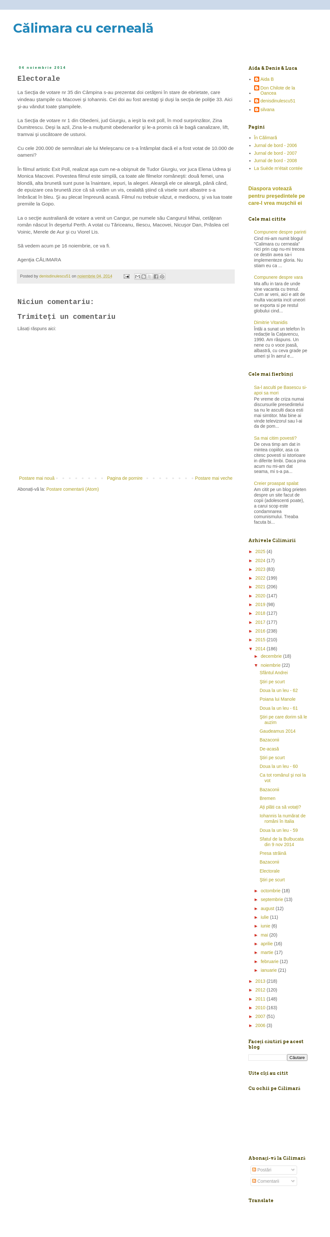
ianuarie (269, 970)
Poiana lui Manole (277, 699)
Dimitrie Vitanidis (271, 322)
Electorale (270, 871)
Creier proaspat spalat (276, 483)
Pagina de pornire (125, 478)
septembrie (272, 899)
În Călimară (265, 137)
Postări (261, 1169)
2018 (261, 613)
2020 (261, 595)
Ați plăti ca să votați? (280, 807)
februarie (270, 961)
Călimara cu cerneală (83, 28)
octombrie (271, 890)
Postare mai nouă (37, 478)
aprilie (267, 943)
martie (267, 952)
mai (265, 935)
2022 (261, 578)
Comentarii (265, 1181)
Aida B (267, 79)
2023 (261, 569)
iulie (265, 917)
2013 (261, 981)
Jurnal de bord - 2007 (275, 153)
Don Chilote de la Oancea (278, 90)
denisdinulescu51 (278, 100)
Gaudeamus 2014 (277, 731)
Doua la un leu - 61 (279, 708)
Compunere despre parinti (280, 232)
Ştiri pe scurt (272, 681)
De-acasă (269, 748)
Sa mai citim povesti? (275, 438)
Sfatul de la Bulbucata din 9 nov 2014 (282, 841)
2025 (261, 551)
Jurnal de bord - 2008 (275, 160)
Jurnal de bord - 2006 (275, 145)
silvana (268, 109)
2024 (261, 560)
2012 (261, 989)
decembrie (272, 656)
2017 (261, 622)
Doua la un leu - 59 (279, 830)
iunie (266, 925)
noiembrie (271, 665)
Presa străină (273, 853)
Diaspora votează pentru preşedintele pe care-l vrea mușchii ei (276, 195)
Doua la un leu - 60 (279, 766)
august (268, 908)
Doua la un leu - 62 (279, 690)
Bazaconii (269, 739)
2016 (261, 631)
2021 (261, 586)
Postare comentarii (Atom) (72, 489)
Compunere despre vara (278, 277)
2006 (261, 1025)
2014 (261, 648)
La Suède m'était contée (278, 168)
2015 (261, 639)
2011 (261, 998)
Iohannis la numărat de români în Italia (282, 818)
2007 (261, 1016)
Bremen (267, 798)
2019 (261, 604)
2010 (261, 1007)
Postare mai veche (213, 478)
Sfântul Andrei (274, 672)
